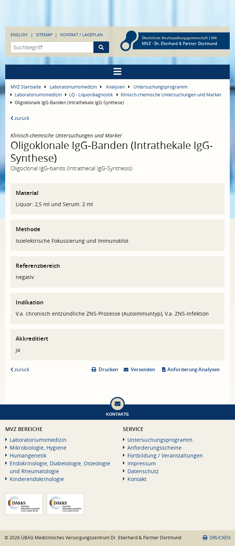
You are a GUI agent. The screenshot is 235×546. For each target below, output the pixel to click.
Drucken (108, 369)
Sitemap (44, 34)
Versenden (143, 369)
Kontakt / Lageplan (81, 34)
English (18, 34)
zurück (20, 118)
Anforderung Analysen (193, 369)
